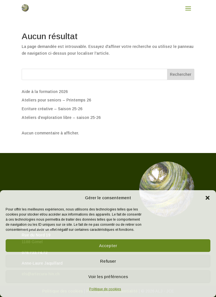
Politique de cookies (105, 289)
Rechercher (180, 74)
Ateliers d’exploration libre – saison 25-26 (61, 117)
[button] (207, 198)
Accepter (108, 245)
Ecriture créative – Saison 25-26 (52, 109)
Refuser (108, 261)
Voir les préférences (108, 276)
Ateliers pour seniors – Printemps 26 (56, 100)
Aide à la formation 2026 (45, 91)
